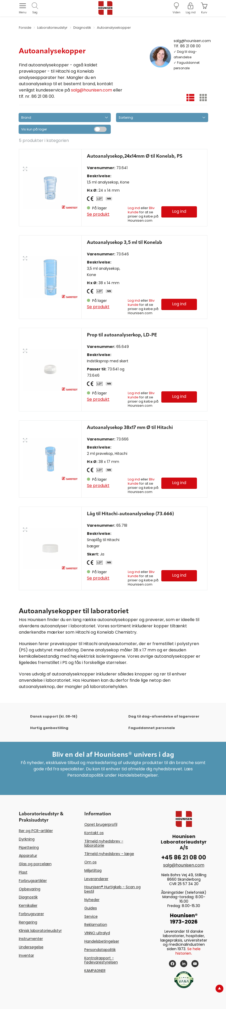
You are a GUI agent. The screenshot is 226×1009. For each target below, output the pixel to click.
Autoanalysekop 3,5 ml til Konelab (124, 242)
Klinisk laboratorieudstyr (40, 930)
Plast (23, 872)
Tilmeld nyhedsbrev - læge (109, 853)
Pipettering (29, 847)
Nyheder (92, 899)
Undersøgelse (31, 947)
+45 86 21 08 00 (183, 857)
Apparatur (28, 855)
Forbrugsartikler (33, 880)
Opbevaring (29, 889)
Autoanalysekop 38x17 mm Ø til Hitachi (130, 427)
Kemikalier (28, 905)
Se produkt (98, 214)
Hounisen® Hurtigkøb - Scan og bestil (112, 889)
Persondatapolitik (100, 949)
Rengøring (28, 922)
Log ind (134, 207)
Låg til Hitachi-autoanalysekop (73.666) (130, 514)
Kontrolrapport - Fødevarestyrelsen (101, 960)
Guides (90, 908)
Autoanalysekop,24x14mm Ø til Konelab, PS (134, 156)
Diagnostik (28, 897)
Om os (90, 862)
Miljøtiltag (93, 870)
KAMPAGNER (95, 970)
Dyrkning (27, 839)
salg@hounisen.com (91, 90)
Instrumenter (31, 938)
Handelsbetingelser (101, 941)
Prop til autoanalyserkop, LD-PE (122, 335)
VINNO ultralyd (97, 933)
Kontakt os (94, 832)
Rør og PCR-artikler (36, 830)
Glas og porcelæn (35, 864)
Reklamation (95, 924)
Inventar (26, 955)
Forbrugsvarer (31, 913)
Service (91, 916)
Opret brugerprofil (100, 824)
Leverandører (96, 878)
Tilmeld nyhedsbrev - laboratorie (103, 843)
